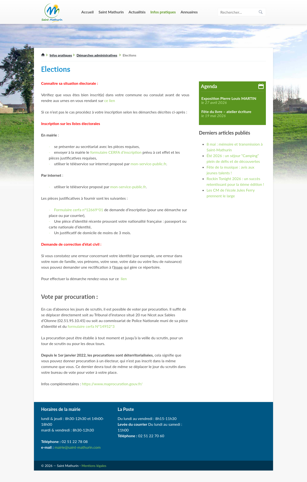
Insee (118, 267)
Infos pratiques (163, 12)
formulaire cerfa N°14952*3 (92, 326)
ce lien (109, 100)
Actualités (137, 12)
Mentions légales (94, 466)
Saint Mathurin (111, 12)
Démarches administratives (97, 55)
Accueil (87, 12)
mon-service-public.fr (148, 163)
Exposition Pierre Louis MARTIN (228, 98)
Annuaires (189, 12)
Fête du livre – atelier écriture (226, 111)
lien (124, 278)
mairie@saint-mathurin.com (77, 447)
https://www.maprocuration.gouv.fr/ (112, 383)
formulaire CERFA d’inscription (116, 152)
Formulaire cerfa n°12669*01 (78, 209)
